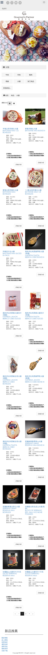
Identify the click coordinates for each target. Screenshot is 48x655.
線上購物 (5, 640)
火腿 (19, 81)
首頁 (5, 95)
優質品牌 (5, 644)
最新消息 (5, 646)
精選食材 (5, 642)
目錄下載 (5, 651)
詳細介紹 (19, 164)
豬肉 (30, 75)
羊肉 (19, 75)
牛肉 (7, 75)
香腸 (7, 81)
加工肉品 (31, 81)
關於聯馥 (5, 638)
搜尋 (4, 9)
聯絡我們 (5, 648)
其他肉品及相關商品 (8, 88)
